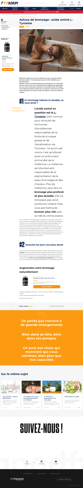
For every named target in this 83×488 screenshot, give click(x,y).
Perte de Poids (26, 8)
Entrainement (8, 14)
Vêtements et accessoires (60, 8)
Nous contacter (41, 473)
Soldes (72, 8)
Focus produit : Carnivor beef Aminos (10, 397)
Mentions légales (54, 473)
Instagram (41, 462)
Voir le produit (8, 69)
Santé (34, 8)
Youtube (56, 462)
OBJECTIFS (4, 8)
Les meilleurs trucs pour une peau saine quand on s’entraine (31, 398)
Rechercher (27, 3)
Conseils (78, 8)
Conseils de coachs (16, 14)
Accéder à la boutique (64, 479)
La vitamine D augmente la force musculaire (50, 398)
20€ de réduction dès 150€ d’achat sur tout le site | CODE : (41, 11)
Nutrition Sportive (15, 8)
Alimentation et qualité (72, 396)
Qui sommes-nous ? (28, 473)
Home (3, 14)
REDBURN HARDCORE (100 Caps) (7, 58)
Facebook (27, 462)
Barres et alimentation (44, 8)
